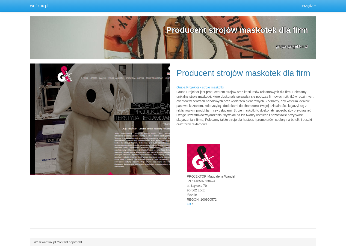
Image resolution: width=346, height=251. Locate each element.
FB (189, 204)
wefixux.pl (39, 5)
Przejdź (309, 6)
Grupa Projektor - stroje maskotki (200, 87)
